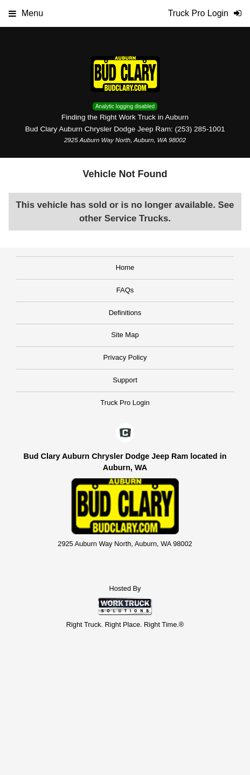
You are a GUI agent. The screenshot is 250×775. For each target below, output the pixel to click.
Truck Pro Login (124, 403)
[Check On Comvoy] (125, 433)
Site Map (124, 335)
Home (125, 267)
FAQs (125, 290)
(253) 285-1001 (200, 129)
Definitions (125, 313)
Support (125, 380)
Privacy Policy (125, 357)
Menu (26, 13)
